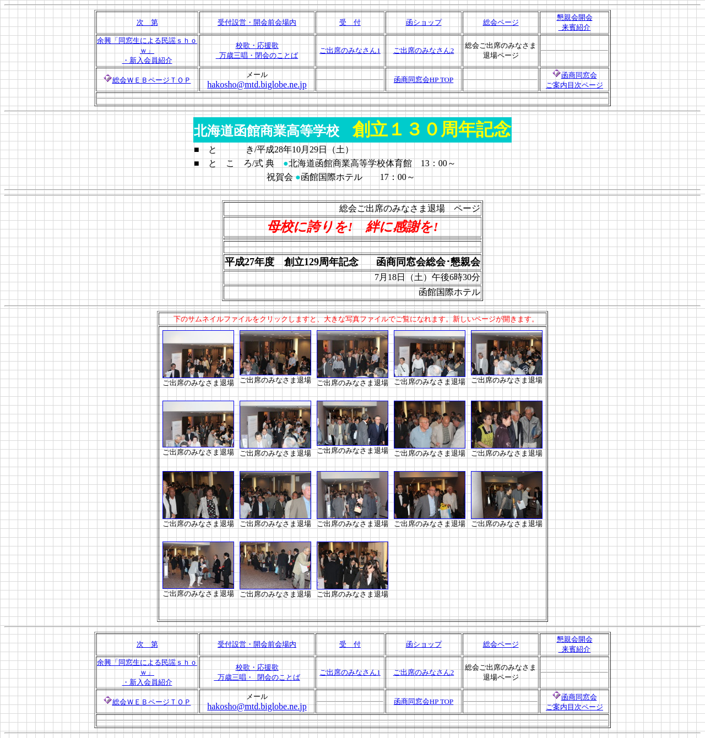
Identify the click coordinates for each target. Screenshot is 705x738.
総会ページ (501, 22)
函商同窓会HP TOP (423, 79)
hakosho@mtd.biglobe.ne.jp (257, 84)
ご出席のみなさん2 (423, 50)
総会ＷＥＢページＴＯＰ (151, 80)
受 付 (350, 22)
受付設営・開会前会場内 (257, 22)
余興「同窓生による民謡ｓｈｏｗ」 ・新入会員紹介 (147, 50)
